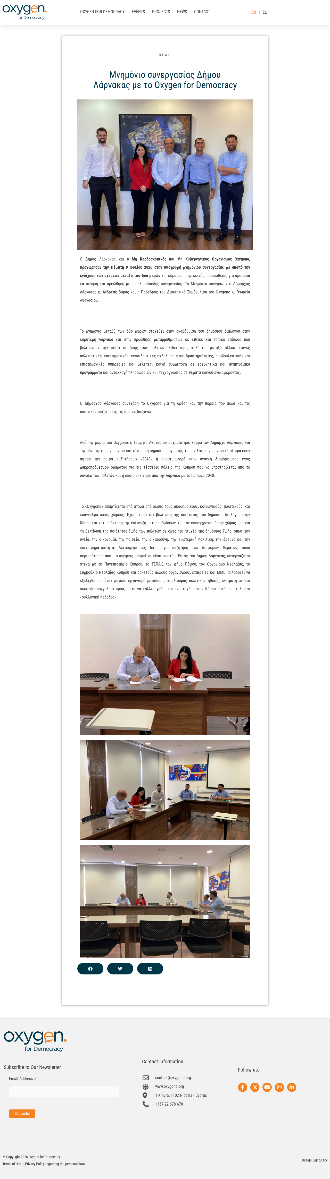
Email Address (22, 1079)
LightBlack (319, 1160)
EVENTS (138, 11)
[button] (90, 968)
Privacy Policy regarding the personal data (55, 1164)
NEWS (182, 11)
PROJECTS (161, 11)
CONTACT (202, 11)
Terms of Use (12, 1164)
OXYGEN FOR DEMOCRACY (102, 11)
